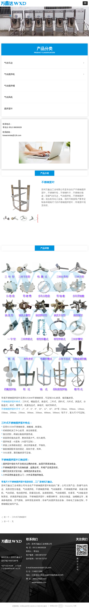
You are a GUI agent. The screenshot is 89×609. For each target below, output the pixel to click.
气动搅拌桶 (9, 86)
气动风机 (8, 97)
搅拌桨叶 (8, 108)
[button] (85, 3)
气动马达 (44, 63)
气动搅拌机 (44, 74)
